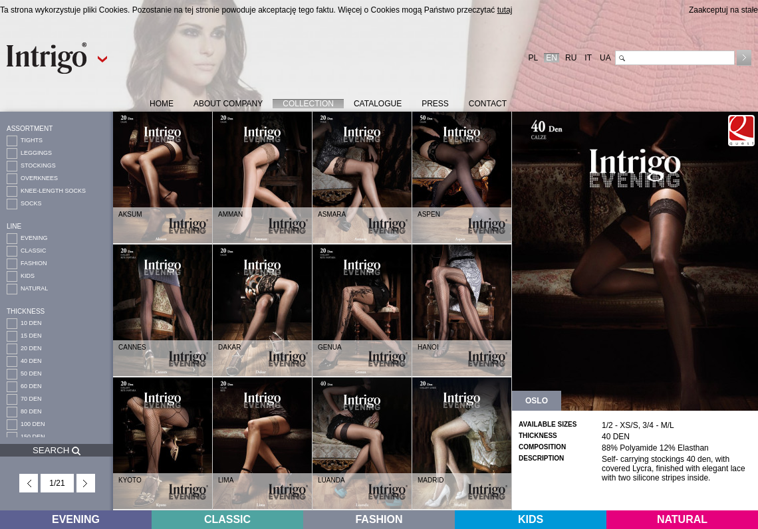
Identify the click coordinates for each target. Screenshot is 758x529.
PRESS (435, 103)
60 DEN (31, 386)
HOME (162, 103)
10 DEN (31, 323)
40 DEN (31, 361)
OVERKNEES (39, 178)
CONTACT (488, 103)
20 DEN (31, 348)
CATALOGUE (378, 103)
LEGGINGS (36, 153)
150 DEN (33, 436)
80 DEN (31, 411)
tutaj (505, 10)
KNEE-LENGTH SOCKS (53, 190)
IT (588, 57)
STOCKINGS (38, 165)
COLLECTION (308, 103)
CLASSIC (34, 250)
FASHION (34, 263)
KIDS (28, 275)
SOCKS (31, 203)
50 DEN (31, 373)
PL (534, 57)
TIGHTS (32, 140)
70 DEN (31, 398)
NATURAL (34, 288)
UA (605, 57)
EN (551, 57)
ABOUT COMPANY (228, 103)
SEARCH (56, 450)
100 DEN (33, 424)
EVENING (34, 238)
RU (570, 57)
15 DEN (31, 335)
